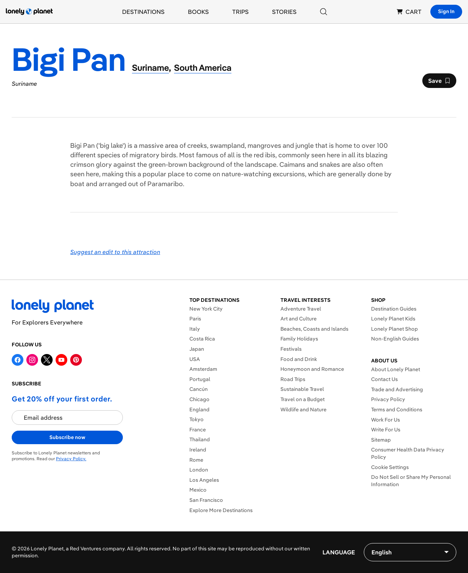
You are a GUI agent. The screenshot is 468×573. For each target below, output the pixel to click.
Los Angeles (204, 480)
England (199, 409)
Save (439, 82)
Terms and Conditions (396, 409)
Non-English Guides (395, 338)
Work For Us (385, 419)
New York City (206, 308)
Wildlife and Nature (303, 409)
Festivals (291, 349)
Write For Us (385, 429)
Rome (196, 460)
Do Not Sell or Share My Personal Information (411, 481)
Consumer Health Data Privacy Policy (407, 453)
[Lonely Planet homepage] (29, 11)
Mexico (198, 490)
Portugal (199, 379)
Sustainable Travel (302, 389)
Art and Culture (298, 318)
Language (338, 552)
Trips (240, 11)
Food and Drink (298, 359)
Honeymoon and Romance (312, 369)
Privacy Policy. (71, 458)
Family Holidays (299, 338)
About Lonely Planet (395, 369)
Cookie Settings (390, 467)
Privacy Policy (388, 399)
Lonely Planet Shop (394, 329)
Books (198, 11)
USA (194, 359)
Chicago (199, 399)
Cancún (198, 389)
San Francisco (206, 500)
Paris (195, 318)
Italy (194, 329)
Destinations (143, 11)
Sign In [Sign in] (446, 11)
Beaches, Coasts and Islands (314, 329)
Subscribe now (67, 437)
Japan (196, 349)
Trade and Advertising (397, 389)
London (198, 469)
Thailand (199, 439)
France (197, 429)
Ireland (197, 449)
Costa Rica (202, 338)
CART (409, 11)
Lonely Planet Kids (393, 318)
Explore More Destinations (221, 510)
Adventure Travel (300, 308)
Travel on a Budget (302, 399)
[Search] (323, 11)
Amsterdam (203, 369)
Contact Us (384, 379)
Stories (284, 11)
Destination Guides (393, 308)
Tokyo (196, 419)
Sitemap (381, 440)
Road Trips (292, 379)
